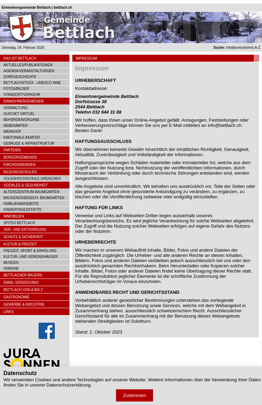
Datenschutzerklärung (68, 385)
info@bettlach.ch (224, 125)
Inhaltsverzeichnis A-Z (236, 47)
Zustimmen (134, 395)
